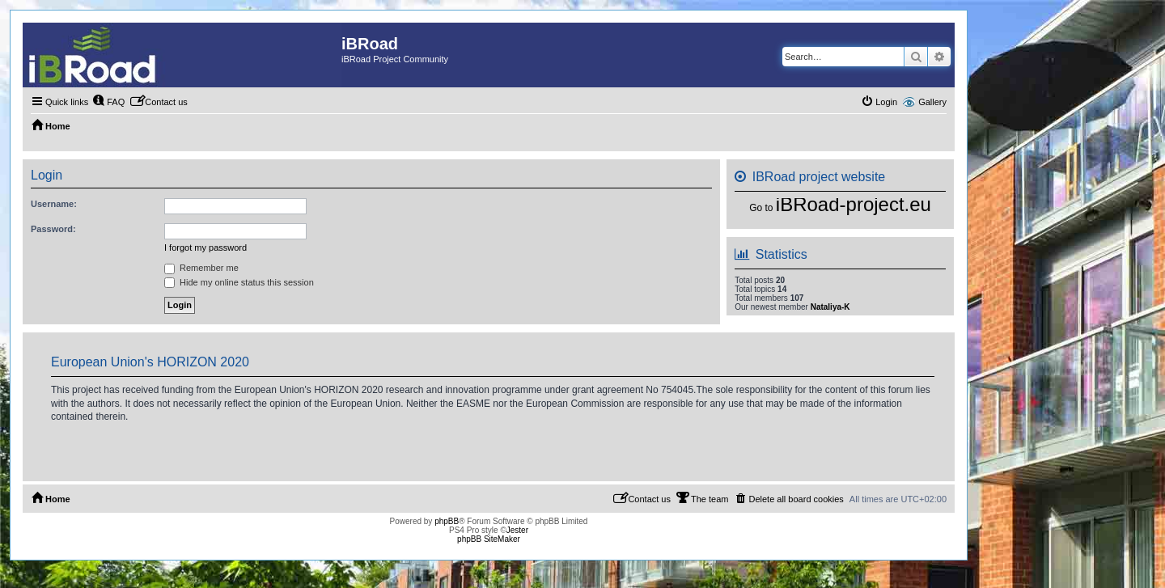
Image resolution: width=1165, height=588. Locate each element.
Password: (53, 229)
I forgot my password (205, 247)
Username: (54, 204)
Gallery (932, 102)
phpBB (446, 521)
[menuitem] (108, 102)
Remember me (201, 268)
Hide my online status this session (239, 282)
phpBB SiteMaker (488, 539)
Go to (761, 208)
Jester (517, 530)
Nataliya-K (830, 306)
